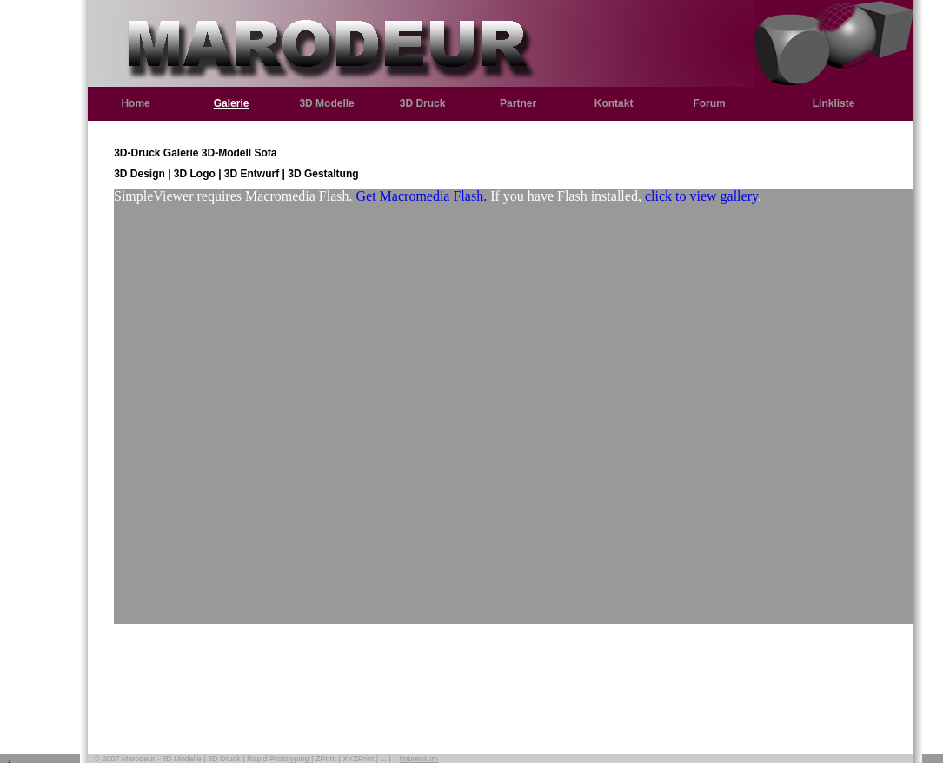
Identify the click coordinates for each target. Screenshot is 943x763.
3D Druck (423, 103)
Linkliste (834, 103)
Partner (518, 103)
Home (135, 103)
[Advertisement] (513, 672)
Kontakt (614, 103)
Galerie (231, 103)
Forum (709, 103)
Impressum (418, 758)
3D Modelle (326, 103)
